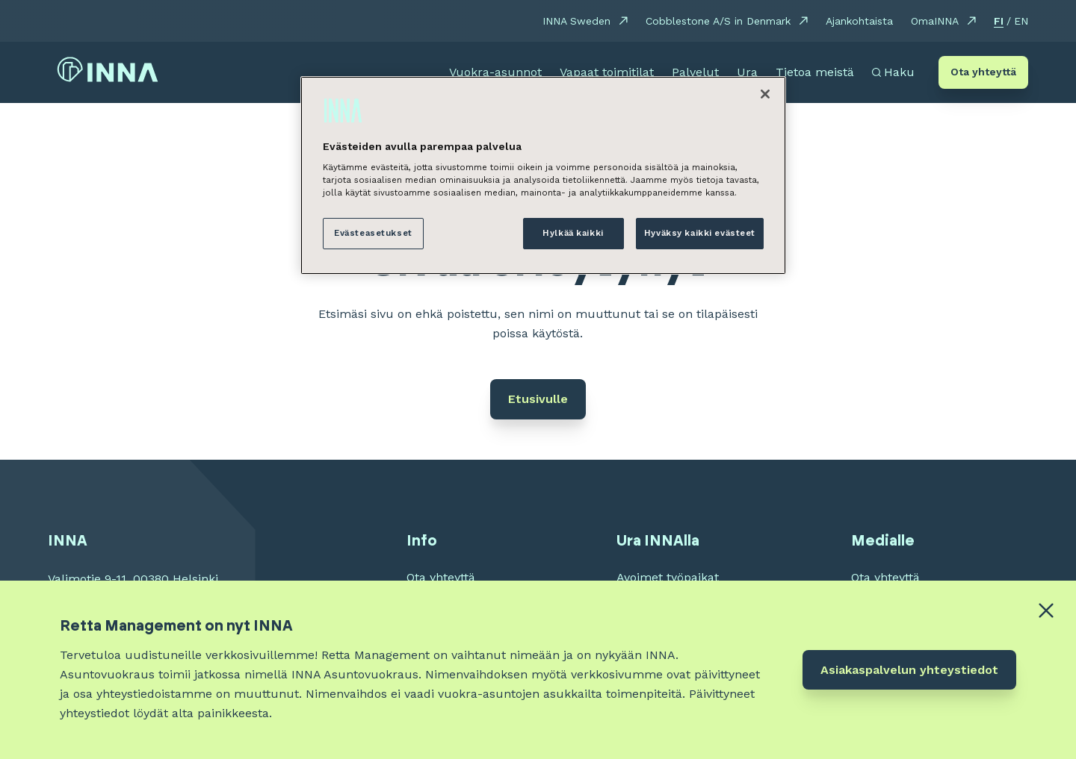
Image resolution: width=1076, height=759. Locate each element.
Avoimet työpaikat (667, 577)
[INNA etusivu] (107, 73)
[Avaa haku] (893, 72)
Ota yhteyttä (983, 72)
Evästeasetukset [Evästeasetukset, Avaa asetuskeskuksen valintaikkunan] (373, 233)
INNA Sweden (576, 21)
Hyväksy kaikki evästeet (699, 233)
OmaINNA (935, 21)
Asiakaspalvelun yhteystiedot (909, 670)
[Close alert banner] (1046, 610)
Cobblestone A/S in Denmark (718, 21)
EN (1021, 21)
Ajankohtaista (859, 21)
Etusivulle (538, 399)
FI (999, 21)
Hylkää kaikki (572, 233)
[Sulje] (765, 94)
